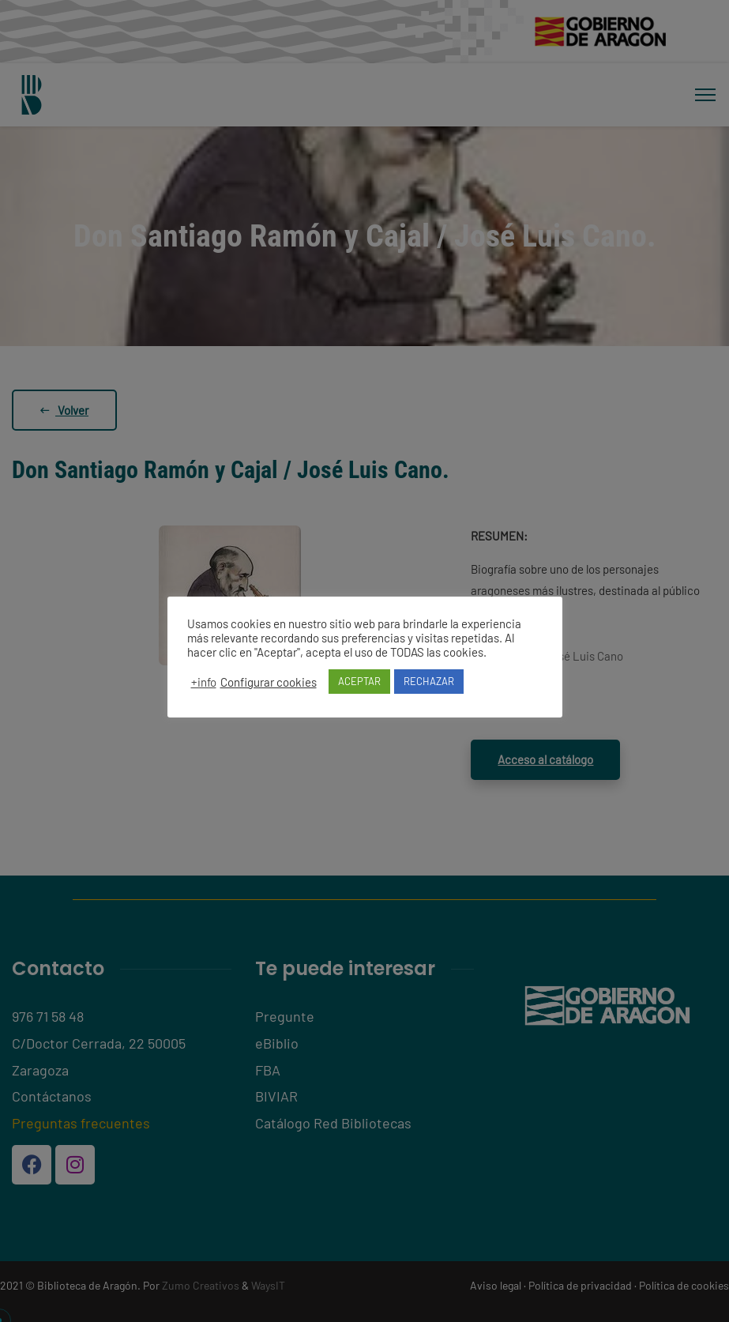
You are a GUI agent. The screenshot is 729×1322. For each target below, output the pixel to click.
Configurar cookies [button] (268, 682)
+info (203, 682)
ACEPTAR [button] (359, 681)
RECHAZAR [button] (429, 681)
